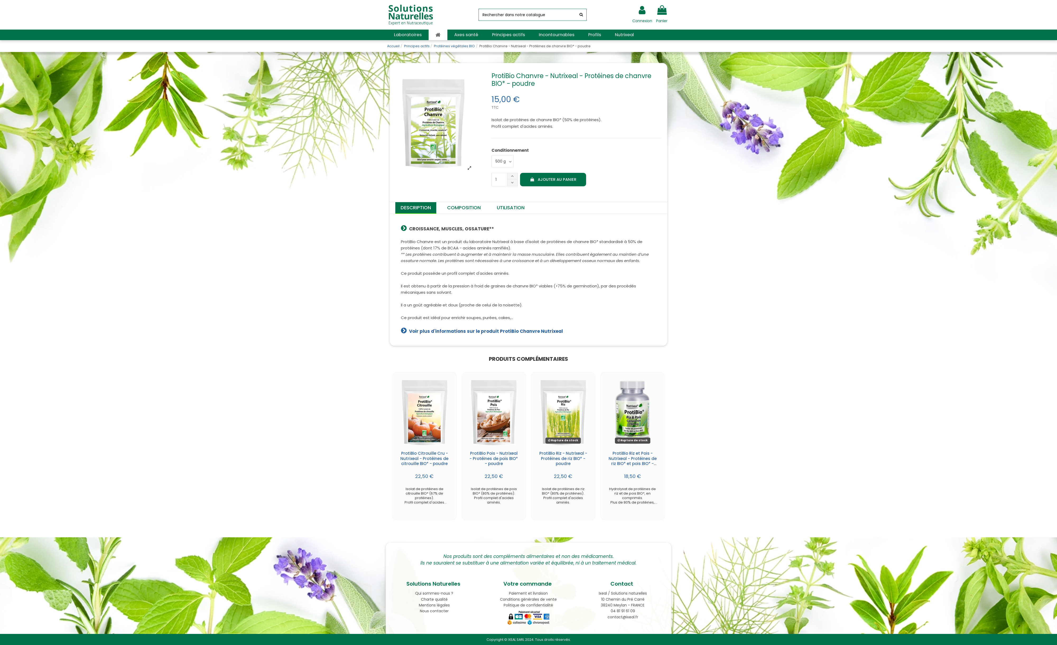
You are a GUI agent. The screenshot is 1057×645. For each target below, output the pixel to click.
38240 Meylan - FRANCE (623, 605)
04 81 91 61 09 (623, 611)
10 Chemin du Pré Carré (623, 599)
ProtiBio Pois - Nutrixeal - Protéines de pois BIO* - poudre (494, 458)
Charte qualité (434, 599)
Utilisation (511, 207)
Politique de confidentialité (528, 605)
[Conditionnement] (503, 161)
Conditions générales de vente (528, 599)
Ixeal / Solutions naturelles (623, 593)
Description (416, 207)
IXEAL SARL (516, 639)
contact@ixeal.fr (623, 617)
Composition (464, 207)
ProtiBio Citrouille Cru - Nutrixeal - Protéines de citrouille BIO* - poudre (424, 458)
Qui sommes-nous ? (434, 593)
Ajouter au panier (553, 179)
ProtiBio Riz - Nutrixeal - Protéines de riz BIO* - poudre (563, 458)
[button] (408, 35)
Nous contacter (434, 611)
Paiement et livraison (528, 593)
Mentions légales (434, 605)
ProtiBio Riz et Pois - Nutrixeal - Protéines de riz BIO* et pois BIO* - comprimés (633, 461)
